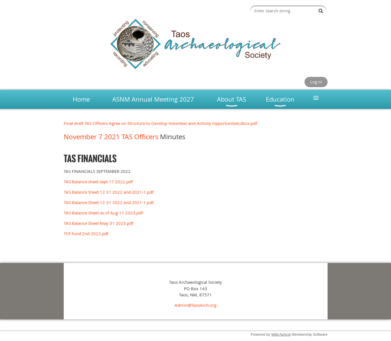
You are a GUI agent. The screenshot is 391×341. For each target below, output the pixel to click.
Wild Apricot (281, 334)
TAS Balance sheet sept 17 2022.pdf (98, 181)
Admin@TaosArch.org (195, 305)
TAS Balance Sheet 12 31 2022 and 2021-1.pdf (109, 192)
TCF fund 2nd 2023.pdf (86, 233)
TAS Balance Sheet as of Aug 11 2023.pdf (103, 213)
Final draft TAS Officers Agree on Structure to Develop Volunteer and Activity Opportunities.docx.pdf (160, 123)
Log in (316, 81)
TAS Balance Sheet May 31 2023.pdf (98, 223)
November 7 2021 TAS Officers (112, 136)
